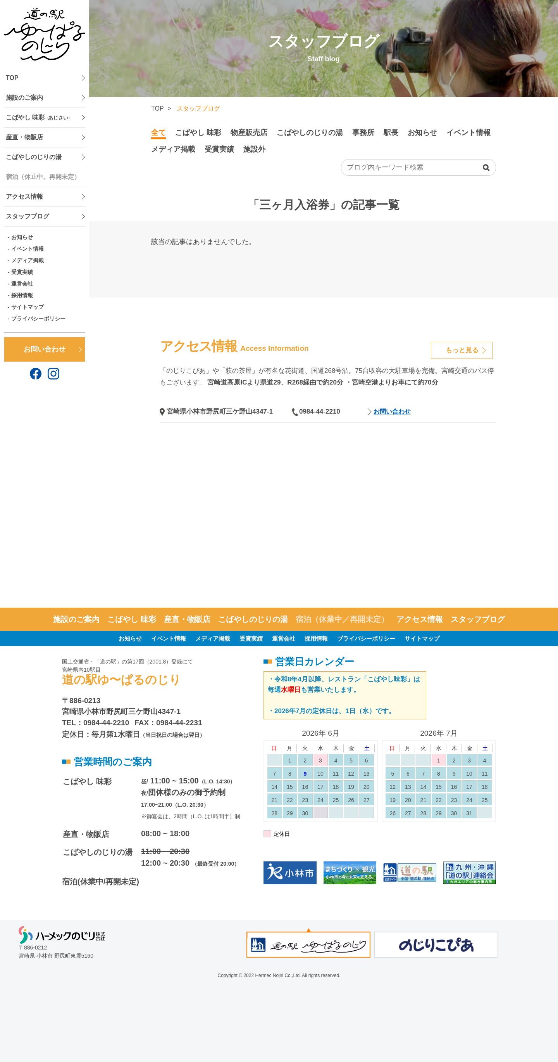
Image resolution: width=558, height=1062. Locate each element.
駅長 (391, 132)
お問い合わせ (44, 349)
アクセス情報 (24, 196)
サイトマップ (27, 307)
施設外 (254, 149)
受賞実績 (22, 272)
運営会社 (22, 284)
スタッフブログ (27, 216)
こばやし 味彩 (38, 117)
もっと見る (462, 350)
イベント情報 (27, 249)
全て (158, 132)
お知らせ (22, 237)
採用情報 (22, 295)
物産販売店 (249, 132)
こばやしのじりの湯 (34, 157)
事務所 (363, 132)
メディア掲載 (27, 260)
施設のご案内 (24, 97)
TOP (12, 77)
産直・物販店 (24, 137)
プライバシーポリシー (38, 318)
